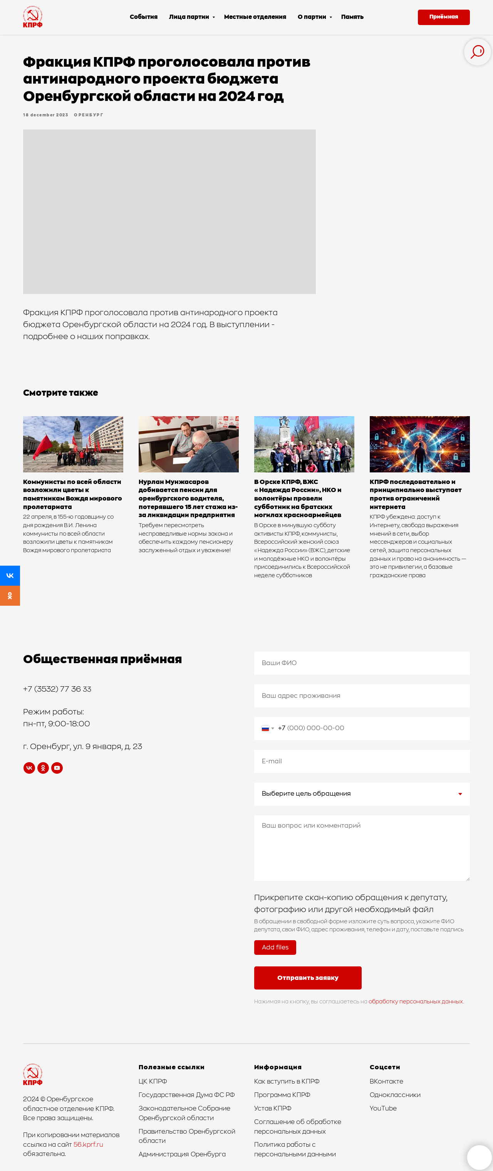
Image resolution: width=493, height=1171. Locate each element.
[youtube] (57, 768)
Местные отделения (255, 17)
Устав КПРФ (273, 1108)
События (144, 17)
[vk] (29, 768)
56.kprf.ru (88, 1145)
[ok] (43, 768)
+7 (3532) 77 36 (53, 689)
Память (352, 17)
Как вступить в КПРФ (287, 1082)
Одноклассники (395, 1095)
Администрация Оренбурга (182, 1154)
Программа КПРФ (282, 1095)
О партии (312, 17)
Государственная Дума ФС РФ (187, 1095)
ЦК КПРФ (153, 1082)
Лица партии (189, 17)
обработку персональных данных (416, 1002)
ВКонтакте (386, 1082)
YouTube (383, 1108)
